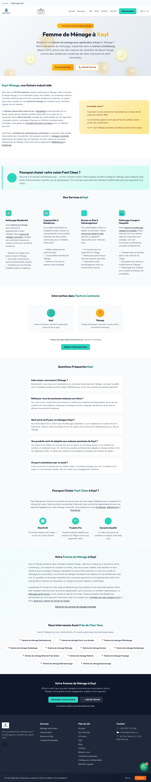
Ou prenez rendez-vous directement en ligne (76, 706)
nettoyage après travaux (39, 594)
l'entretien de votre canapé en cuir (104, 597)
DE (145, 11)
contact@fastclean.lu (127, 732)
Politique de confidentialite (90, 760)
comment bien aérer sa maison (39, 123)
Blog (96, 11)
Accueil (5, 3)
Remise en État (46, 736)
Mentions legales (85, 764)
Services (81, 11)
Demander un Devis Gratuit (63, 699)
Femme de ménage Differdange (117, 640)
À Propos (82, 736)
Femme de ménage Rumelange (129, 648)
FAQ (90, 11)
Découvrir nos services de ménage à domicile (75, 607)
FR (142, 11)
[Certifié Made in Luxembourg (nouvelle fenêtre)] (40, 11)
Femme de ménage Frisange (115, 655)
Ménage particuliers (49, 728)
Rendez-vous (84, 752)
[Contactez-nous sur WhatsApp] (143, 766)
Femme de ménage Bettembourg (34, 640)
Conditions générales (87, 756)
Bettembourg (7, 145)
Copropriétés (46, 732)
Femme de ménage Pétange (58, 648)
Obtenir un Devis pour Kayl (75, 347)
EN (148, 11)
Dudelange (21, 145)
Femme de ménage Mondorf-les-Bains (40, 655)
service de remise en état (92, 233)
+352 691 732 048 (87, 67)
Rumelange (41, 111)
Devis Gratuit (127, 11)
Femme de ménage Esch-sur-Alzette (76, 640)
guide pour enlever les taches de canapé (52, 601)
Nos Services (84, 732)
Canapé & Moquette (49, 740)
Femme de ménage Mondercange (56, 663)
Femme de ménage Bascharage (96, 663)
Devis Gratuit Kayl (63, 67)
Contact (104, 11)
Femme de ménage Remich (80, 655)
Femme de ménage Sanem (93, 648)
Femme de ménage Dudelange (21, 648)
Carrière (113, 11)
